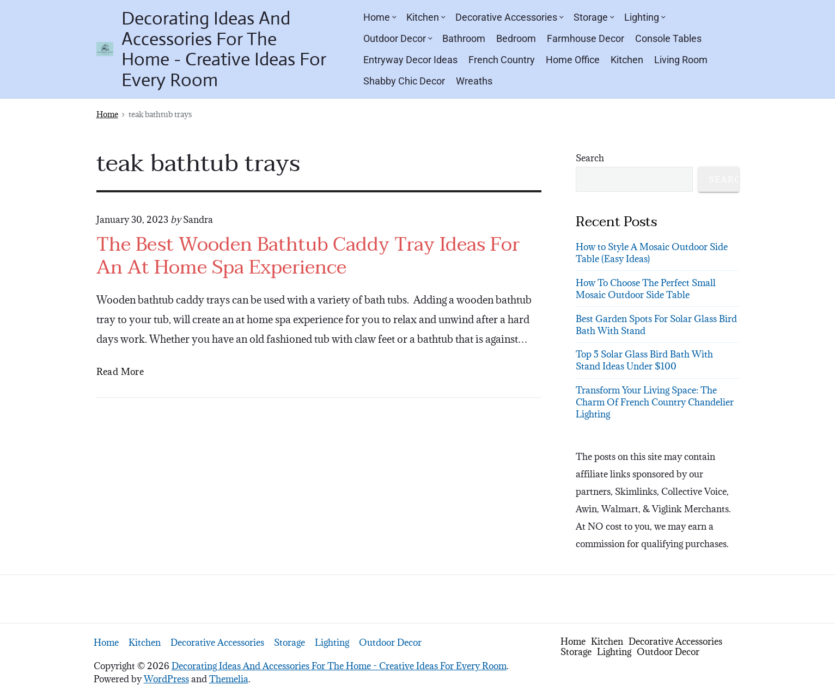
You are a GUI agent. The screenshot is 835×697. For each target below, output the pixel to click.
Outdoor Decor (397, 38)
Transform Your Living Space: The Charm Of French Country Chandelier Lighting (655, 402)
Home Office (573, 59)
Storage (593, 17)
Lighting (644, 17)
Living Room (681, 59)
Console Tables (668, 38)
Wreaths (474, 81)
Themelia (228, 679)
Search (590, 158)
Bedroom (516, 38)
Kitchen (425, 17)
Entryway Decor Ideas (410, 59)
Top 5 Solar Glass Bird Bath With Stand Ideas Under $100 (644, 360)
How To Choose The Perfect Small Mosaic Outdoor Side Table (646, 289)
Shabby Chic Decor (404, 81)
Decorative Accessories (509, 17)
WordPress (166, 679)
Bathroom (463, 38)
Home (379, 17)
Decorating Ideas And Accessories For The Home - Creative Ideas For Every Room (339, 666)
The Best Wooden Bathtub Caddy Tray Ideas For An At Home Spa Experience (308, 256)
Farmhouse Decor (585, 38)
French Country (501, 59)
